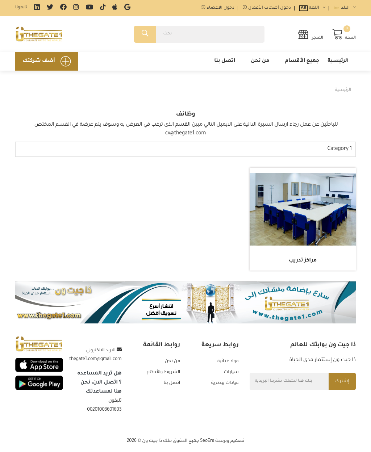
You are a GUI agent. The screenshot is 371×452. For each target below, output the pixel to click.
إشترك (342, 381)
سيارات (231, 372)
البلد (345, 8)
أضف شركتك (46, 61)
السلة (344, 34)
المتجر (310, 34)
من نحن (260, 61)
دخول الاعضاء (217, 8)
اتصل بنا (224, 61)
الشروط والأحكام (163, 372)
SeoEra (207, 441)
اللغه (312, 8)
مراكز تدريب (303, 261)
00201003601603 (104, 410)
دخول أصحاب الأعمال (267, 8)
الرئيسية (338, 61)
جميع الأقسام (302, 61)
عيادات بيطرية (225, 383)
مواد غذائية (228, 361)
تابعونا (21, 7)
